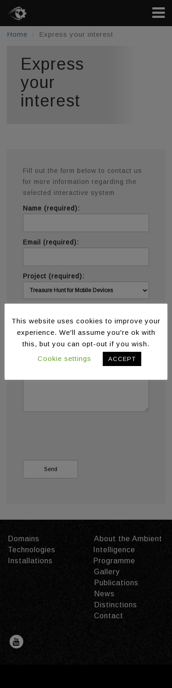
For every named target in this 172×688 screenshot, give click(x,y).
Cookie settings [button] (64, 358)
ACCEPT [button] (122, 358)
